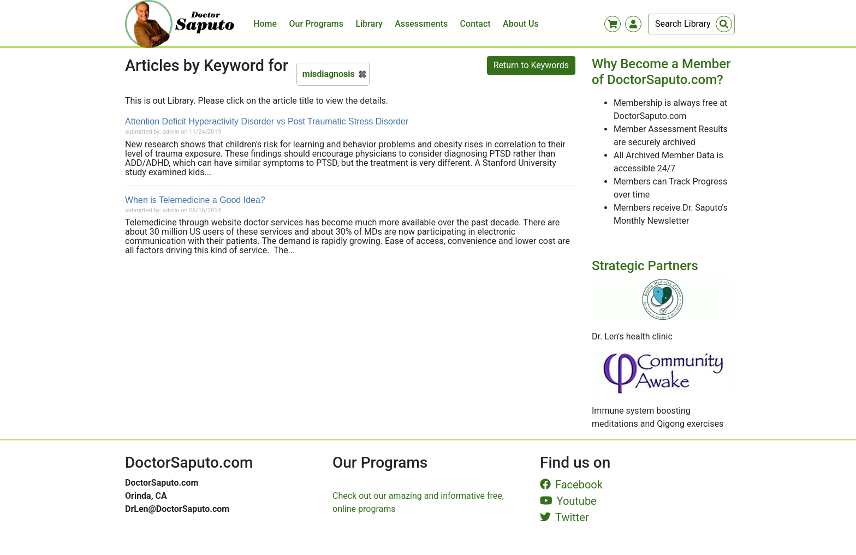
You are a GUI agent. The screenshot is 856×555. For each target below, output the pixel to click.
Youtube (568, 501)
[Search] (691, 24)
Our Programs (316, 24)
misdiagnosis (328, 74)
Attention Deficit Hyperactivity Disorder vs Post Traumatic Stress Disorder (266, 121)
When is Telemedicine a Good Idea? (195, 200)
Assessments (421, 24)
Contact (475, 24)
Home (265, 24)
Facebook (571, 484)
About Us (521, 24)
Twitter (564, 517)
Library (368, 24)
